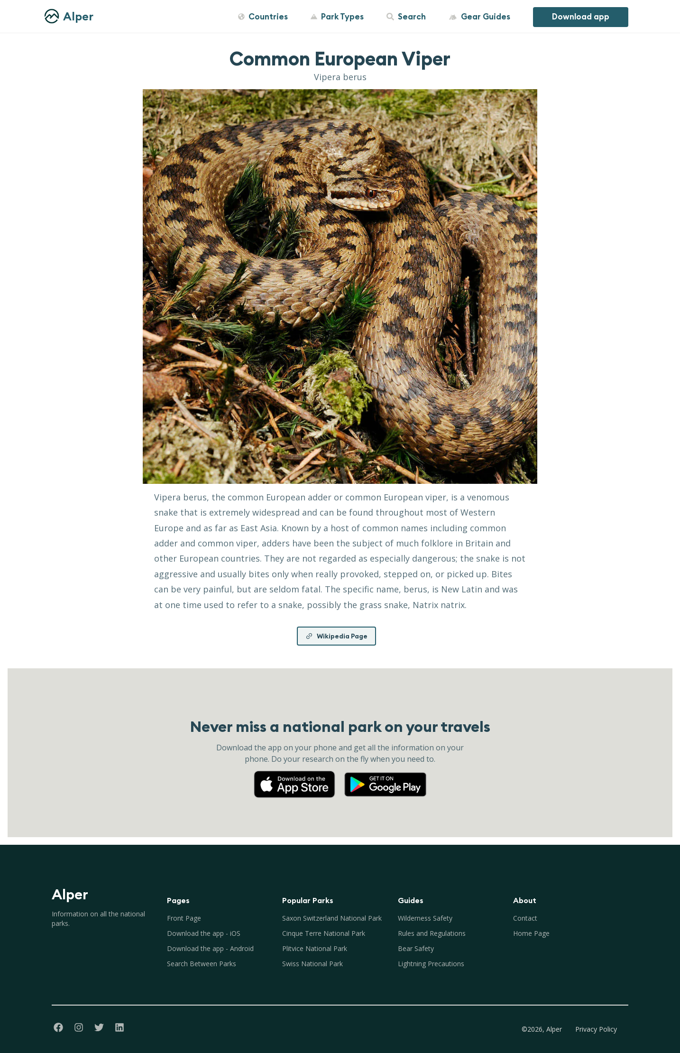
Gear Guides (479, 16)
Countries (263, 16)
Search (406, 16)
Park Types (337, 16)
